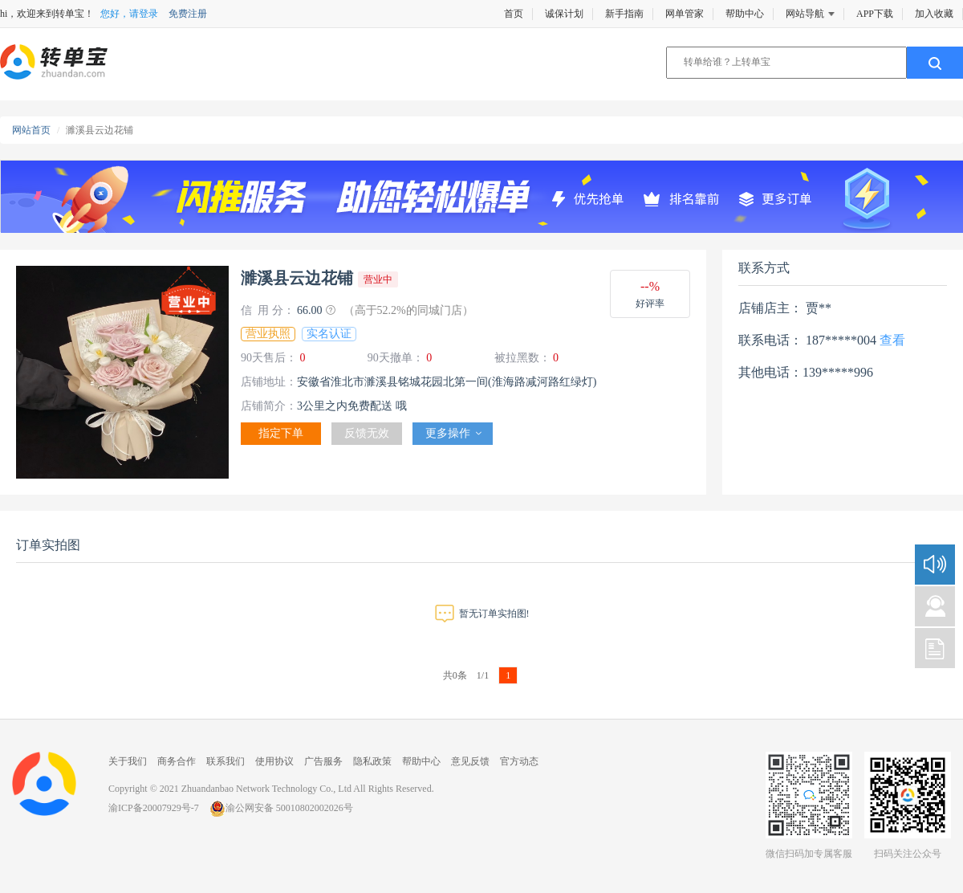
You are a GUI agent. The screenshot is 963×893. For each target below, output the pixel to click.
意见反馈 (470, 761)
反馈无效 (366, 433)
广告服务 (323, 761)
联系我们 (225, 761)
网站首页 (31, 130)
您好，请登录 (129, 13)
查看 (892, 340)
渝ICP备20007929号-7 (153, 807)
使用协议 (274, 761)
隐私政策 (372, 761)
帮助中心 (744, 13)
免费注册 (188, 13)
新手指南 (624, 13)
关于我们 (127, 761)
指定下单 (280, 433)
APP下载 (874, 13)
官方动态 (519, 761)
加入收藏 (934, 13)
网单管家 (684, 13)
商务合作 (176, 761)
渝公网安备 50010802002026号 (281, 807)
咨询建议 (935, 606)
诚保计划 (564, 13)
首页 (513, 13)
